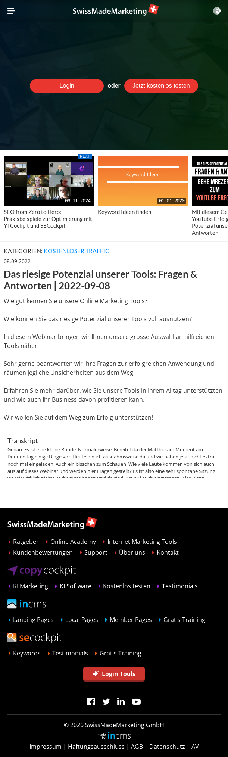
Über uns (132, 552)
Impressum (45, 746)
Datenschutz (167, 746)
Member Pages (131, 620)
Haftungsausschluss (96, 746)
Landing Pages (33, 620)
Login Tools (114, 674)
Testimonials (180, 586)
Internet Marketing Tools (142, 542)
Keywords (27, 653)
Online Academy (73, 542)
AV (195, 746)
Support (95, 552)
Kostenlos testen (126, 586)
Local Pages (81, 620)
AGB (137, 746)
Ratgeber (26, 542)
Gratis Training (184, 620)
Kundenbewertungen (43, 552)
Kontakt (168, 552)
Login (67, 85)
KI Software (75, 586)
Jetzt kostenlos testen (161, 85)
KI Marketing (30, 586)
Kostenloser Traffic (76, 250)
